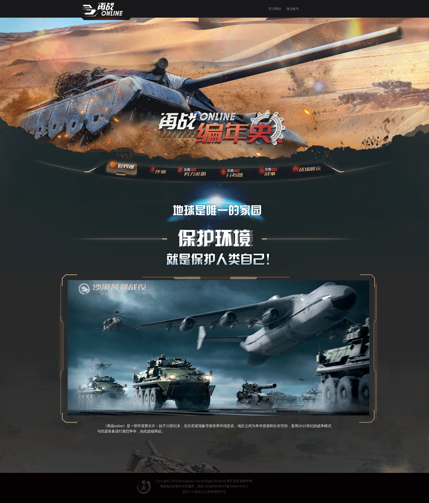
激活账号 (292, 8)
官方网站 (275, 8)
